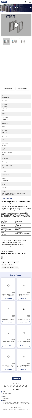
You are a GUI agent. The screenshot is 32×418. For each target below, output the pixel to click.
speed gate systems (13, 262)
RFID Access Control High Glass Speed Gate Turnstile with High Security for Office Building (23, 342)
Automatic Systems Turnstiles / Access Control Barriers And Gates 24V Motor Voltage (8, 366)
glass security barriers (7, 264)
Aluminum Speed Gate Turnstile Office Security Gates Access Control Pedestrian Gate (8, 342)
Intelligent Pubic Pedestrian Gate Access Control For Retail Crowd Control (23, 366)
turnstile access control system (10, 267)
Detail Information (8, 88)
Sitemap (19, 407)
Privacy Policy (14, 407)
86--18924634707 (7, 393)
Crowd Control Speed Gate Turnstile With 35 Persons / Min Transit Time (24, 318)
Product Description (22, 88)
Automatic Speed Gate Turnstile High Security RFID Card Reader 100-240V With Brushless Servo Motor (8, 318)
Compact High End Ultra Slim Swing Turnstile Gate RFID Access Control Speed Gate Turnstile (8, 295)
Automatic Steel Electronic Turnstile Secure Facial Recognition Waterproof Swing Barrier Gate (24, 295)
